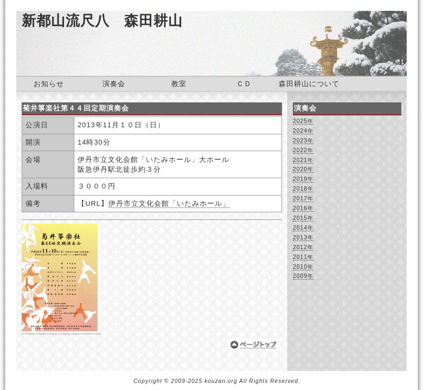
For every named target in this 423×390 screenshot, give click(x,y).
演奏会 (113, 84)
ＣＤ (244, 84)
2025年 (303, 121)
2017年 (303, 199)
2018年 (303, 189)
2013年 (303, 237)
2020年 (303, 169)
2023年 (303, 141)
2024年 (303, 131)
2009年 (303, 276)
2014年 (303, 228)
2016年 (303, 208)
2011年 (303, 257)
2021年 (303, 160)
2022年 (303, 150)
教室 (179, 84)
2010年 (303, 267)
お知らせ (49, 84)
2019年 (303, 179)
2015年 (303, 218)
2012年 (303, 247)
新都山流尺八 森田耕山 (102, 20)
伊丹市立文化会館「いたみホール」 (169, 203)
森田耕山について (309, 84)
